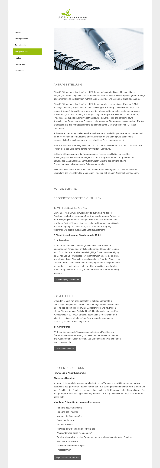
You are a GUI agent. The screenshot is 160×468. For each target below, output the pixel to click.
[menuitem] (27, 32)
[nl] (27, 13)
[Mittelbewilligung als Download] (67, 279)
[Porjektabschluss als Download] (67, 457)
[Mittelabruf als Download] (65, 348)
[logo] (71, 14)
